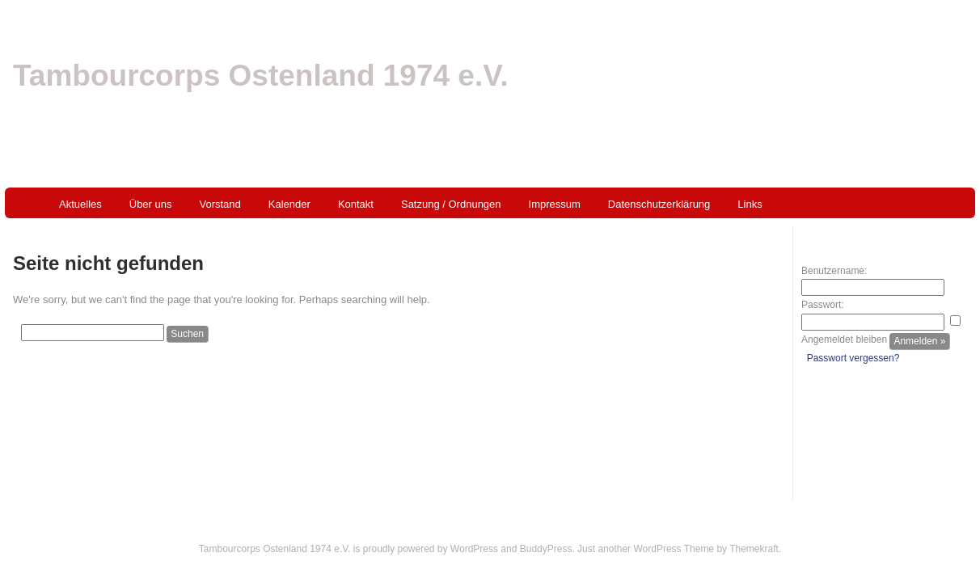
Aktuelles (80, 204)
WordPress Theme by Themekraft (705, 549)
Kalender (289, 204)
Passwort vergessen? (853, 358)
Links (749, 204)
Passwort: (822, 304)
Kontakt (356, 204)
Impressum (555, 204)
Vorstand (220, 204)
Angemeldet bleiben (844, 339)
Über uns (150, 204)
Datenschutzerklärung (659, 204)
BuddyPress (546, 549)
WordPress (474, 549)
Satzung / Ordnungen (451, 204)
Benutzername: (834, 270)
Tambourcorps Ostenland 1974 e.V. (261, 75)
